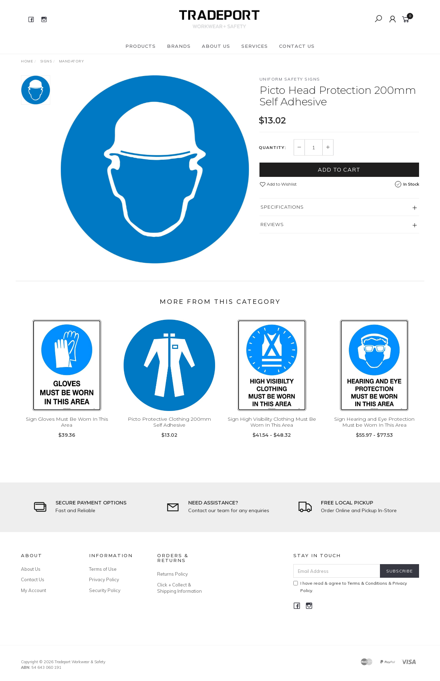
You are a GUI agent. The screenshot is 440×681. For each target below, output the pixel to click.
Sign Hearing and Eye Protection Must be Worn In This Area (374, 427)
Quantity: (272, 147)
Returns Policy (172, 574)
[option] (155, 169)
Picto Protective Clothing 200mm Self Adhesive (169, 427)
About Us (216, 46)
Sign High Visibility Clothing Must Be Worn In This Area (272, 427)
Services (254, 46)
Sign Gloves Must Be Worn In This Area (67, 427)
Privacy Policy (104, 579)
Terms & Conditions (367, 583)
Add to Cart (339, 169)
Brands (179, 46)
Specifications (282, 207)
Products (140, 46)
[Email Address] (336, 571)
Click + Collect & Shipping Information (179, 588)
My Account (33, 590)
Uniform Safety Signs (289, 79)
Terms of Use (103, 569)
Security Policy (104, 590)
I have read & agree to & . (350, 587)
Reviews (272, 224)
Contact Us (297, 46)
